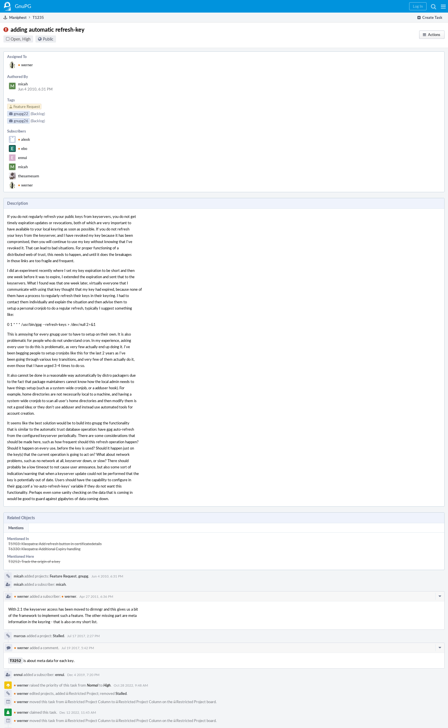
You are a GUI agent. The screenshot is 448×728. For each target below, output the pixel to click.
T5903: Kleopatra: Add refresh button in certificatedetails (55, 543)
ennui (22, 157)
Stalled (58, 635)
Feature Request (63, 576)
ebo (22, 148)
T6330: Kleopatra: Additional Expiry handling (44, 548)
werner (25, 64)
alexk (24, 139)
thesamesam (28, 176)
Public (48, 39)
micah (23, 84)
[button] (443, 6)
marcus (20, 635)
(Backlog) (38, 113)
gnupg (83, 576)
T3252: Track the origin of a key (34, 561)
